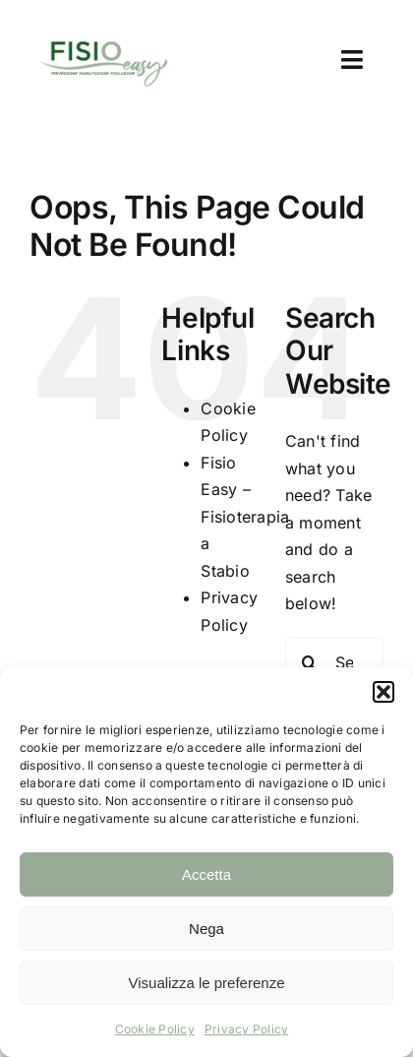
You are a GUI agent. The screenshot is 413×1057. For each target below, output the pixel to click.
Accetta (206, 874)
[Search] (309, 662)
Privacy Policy (246, 1029)
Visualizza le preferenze (207, 982)
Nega (206, 928)
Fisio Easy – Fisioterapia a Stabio (245, 517)
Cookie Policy (155, 1029)
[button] (383, 692)
